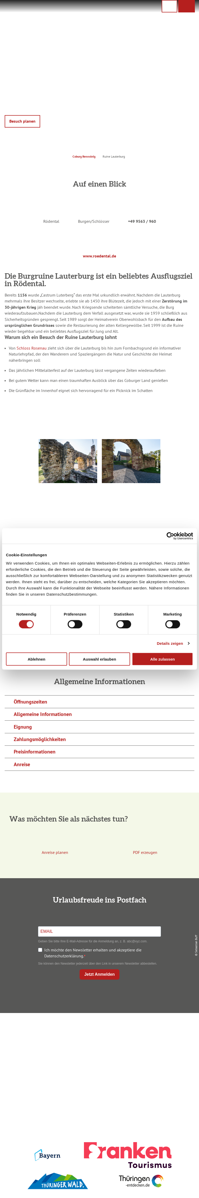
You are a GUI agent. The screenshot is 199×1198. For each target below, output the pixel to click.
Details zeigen (170, 643)
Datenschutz (165, 1037)
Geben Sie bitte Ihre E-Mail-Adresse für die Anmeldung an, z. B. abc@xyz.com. (92, 941)
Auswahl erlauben (99, 659)
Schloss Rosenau (32, 348)
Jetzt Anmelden (99, 974)
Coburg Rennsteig (84, 156)
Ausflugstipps (98, 1054)
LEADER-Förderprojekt (165, 1063)
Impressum (165, 1028)
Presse (164, 1045)
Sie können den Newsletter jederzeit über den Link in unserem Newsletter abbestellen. (97, 963)
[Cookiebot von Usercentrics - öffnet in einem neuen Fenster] (170, 536)
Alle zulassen (162, 659)
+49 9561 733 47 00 (37, 1061)
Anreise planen (98, 1028)
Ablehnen (36, 659)
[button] (186, 6)
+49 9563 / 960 (142, 221)
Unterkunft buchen (98, 1037)
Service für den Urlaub (165, 1054)
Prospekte (98, 1045)
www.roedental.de (99, 255)
